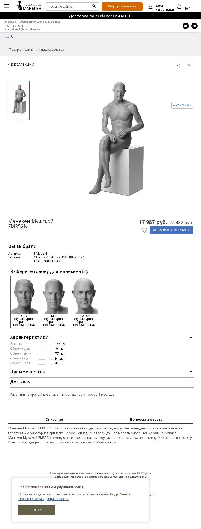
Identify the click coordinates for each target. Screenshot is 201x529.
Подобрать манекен (122, 6)
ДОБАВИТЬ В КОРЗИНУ (171, 230)
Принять (37, 510)
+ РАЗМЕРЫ (182, 105)
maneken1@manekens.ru (23, 29)
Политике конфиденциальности (43, 499)
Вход (159, 6)
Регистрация (166, 10)
